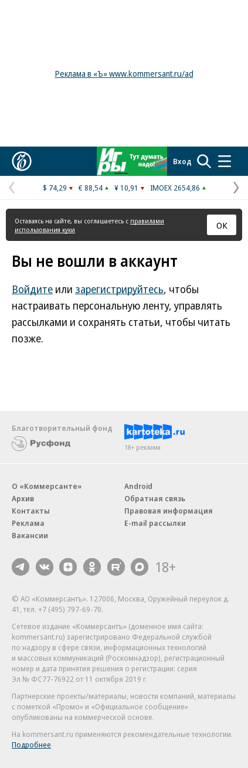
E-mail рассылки (155, 523)
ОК (221, 225)
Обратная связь (154, 498)
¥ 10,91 (126, 187)
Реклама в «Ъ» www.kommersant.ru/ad (124, 73)
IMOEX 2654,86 (175, 187)
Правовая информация (168, 510)
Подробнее (31, 744)
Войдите (32, 289)
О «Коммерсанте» (47, 486)
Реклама (28, 523)
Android (138, 486)
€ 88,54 (91, 187)
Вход (182, 161)
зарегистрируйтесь (119, 289)
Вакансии (30, 535)
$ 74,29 (55, 187)
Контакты (31, 510)
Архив (23, 498)
